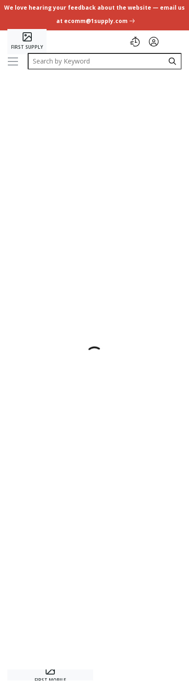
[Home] (27, 42)
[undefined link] (94, 16)
